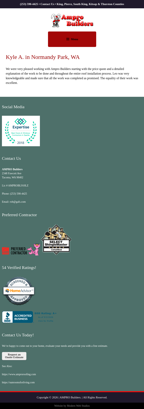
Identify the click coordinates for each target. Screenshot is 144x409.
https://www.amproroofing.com (19, 374)
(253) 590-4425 (29, 4)
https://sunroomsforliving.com (18, 382)
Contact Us (47, 4)
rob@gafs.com (18, 201)
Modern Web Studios (78, 405)
